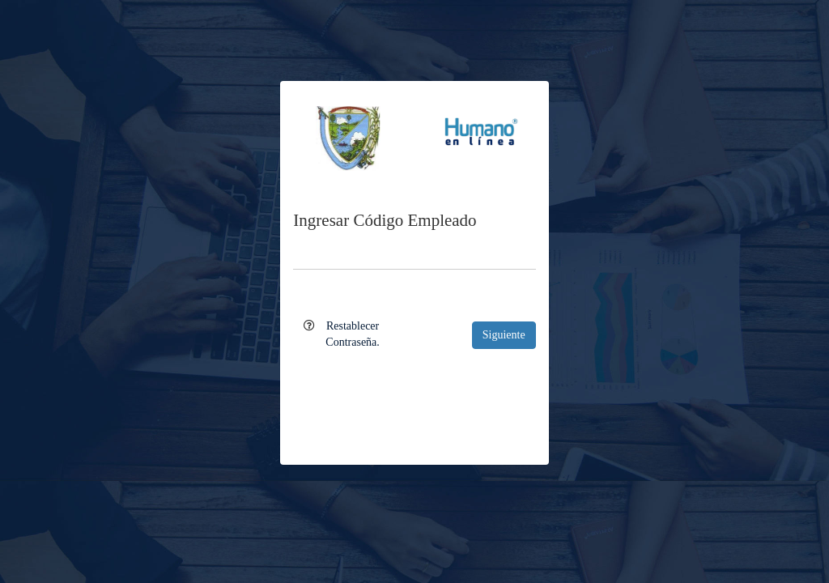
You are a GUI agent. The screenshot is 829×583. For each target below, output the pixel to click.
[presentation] (414, 396)
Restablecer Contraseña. (352, 334)
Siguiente (504, 335)
